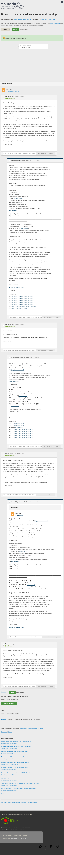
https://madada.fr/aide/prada (18, 308)
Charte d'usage (26, 827)
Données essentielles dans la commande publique (15, 751)
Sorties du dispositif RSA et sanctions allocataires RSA (16, 741)
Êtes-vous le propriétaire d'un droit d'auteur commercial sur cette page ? (19, 802)
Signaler (51, 153)
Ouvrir (9, 91)
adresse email (18, 198)
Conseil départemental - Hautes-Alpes (10, 764)
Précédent (4, 732)
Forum (40, 848)
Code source (59, 848)
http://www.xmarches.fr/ (17, 423)
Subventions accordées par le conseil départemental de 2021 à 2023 (20, 783)
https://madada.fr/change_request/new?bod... (23, 306)
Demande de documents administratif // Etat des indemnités (18, 773)
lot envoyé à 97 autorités (48, 19)
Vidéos (46, 848)
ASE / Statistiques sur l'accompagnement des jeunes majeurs (18, 788)
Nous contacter (16, 827)
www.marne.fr (13, 210)
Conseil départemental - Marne (22, 19)
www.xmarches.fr (14, 381)
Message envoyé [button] (10, 96)
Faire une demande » (9, 703)
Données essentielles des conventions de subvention (16, 746)
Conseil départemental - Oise (8, 769)
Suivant (10, 732)
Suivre (15, 29)
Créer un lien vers (42, 153)
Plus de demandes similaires (7, 793)
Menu (62, 2)
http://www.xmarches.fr (17, 370)
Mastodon (52, 848)
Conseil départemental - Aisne (8, 753)
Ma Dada (12, 6)
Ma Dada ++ (4, 719)
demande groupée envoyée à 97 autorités (31, 728)
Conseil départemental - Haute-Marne (10, 759)
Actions (5, 29)
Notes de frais (5, 778)
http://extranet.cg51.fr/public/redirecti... (21, 296)
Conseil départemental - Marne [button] (20, 160)
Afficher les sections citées (16, 287)
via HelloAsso (22, 838)
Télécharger (20, 515)
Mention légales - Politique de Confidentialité (12, 829)
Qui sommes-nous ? (6, 827)
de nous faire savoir (55, 23)
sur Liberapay (13, 838)
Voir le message (15, 91)
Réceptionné (11, 98)
